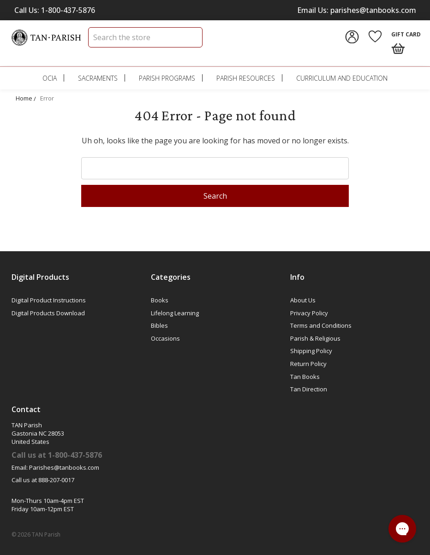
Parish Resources (245, 78)
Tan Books (305, 376)
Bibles (159, 325)
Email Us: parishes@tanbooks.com (356, 10)
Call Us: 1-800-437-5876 (54, 10)
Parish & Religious (315, 338)
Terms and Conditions (321, 325)
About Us (303, 300)
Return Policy (308, 364)
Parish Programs (167, 78)
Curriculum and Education (342, 78)
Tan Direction (308, 389)
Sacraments (98, 78)
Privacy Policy (309, 313)
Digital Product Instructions (49, 300)
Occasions (165, 338)
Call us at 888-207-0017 (43, 480)
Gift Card (406, 34)
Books (159, 300)
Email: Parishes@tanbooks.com (55, 467)
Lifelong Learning (175, 313)
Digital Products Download (48, 313)
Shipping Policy (311, 351)
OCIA (49, 78)
